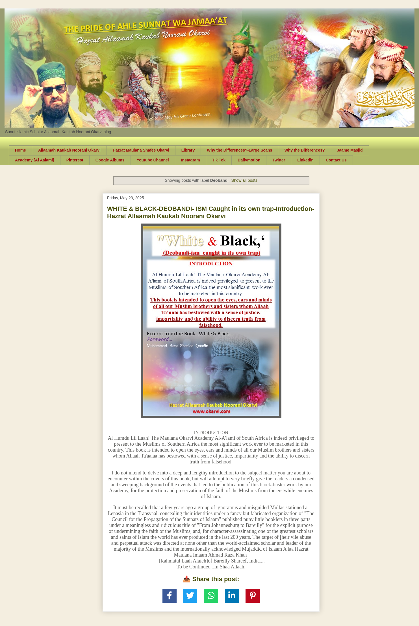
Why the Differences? (304, 150)
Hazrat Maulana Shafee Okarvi (141, 150)
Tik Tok (219, 160)
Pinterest (74, 160)
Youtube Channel (153, 160)
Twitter (278, 160)
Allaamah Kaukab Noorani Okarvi (69, 150)
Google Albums (110, 160)
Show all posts (244, 180)
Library (188, 150)
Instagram (190, 160)
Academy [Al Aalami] (34, 160)
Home (20, 150)
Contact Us (336, 160)
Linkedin (305, 160)
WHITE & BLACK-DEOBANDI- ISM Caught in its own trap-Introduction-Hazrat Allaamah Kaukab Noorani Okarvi (210, 212)
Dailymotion (249, 160)
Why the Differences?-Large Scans (239, 150)
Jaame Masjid (350, 150)
